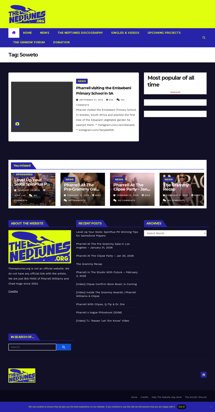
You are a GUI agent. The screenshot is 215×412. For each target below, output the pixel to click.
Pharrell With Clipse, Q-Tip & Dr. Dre (100, 304)
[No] (210, 406)
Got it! (182, 406)
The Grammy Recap (176, 187)
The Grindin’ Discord (196, 397)
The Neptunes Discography (80, 32)
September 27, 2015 (91, 100)
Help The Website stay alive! (167, 397)
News (44, 32)
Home (27, 32)
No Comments (76, 200)
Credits (13, 291)
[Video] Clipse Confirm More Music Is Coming (106, 284)
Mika (96, 195)
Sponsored (24, 174)
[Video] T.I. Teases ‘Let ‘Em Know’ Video (102, 320)
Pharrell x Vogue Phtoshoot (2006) (99, 312)
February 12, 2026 (78, 195)
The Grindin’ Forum (28, 42)
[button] (204, 37)
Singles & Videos (124, 32)
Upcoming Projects (164, 32)
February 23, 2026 (29, 190)
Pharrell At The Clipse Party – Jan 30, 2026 (130, 189)
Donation (61, 42)
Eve (110, 100)
